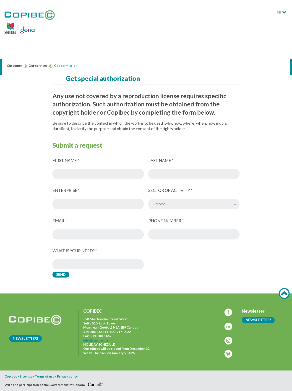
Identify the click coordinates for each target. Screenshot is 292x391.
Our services (40, 66)
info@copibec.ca (95, 340)
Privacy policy (67, 376)
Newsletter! (25, 338)
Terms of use (44, 376)
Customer (17, 66)
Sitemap (26, 376)
